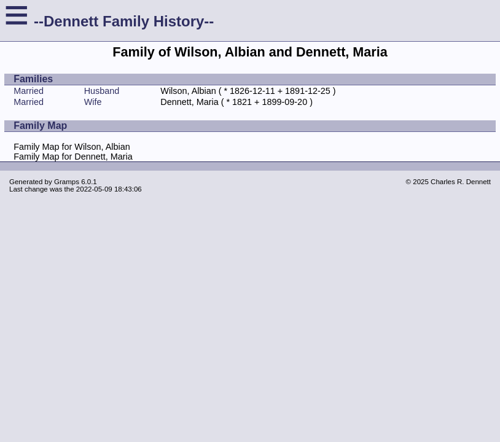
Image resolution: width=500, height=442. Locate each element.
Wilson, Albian (188, 91)
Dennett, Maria (189, 102)
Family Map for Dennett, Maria (73, 156)
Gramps (66, 181)
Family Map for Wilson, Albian (72, 147)
